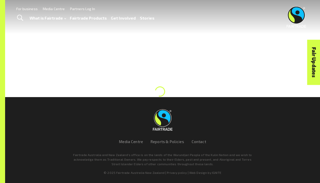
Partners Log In (82, 9)
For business (27, 9)
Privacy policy (177, 172)
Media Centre (54, 9)
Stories (147, 18)
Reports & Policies (167, 141)
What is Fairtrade (48, 18)
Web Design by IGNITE (205, 172)
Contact (199, 141)
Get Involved (123, 18)
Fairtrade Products (88, 18)
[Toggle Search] (20, 18)
